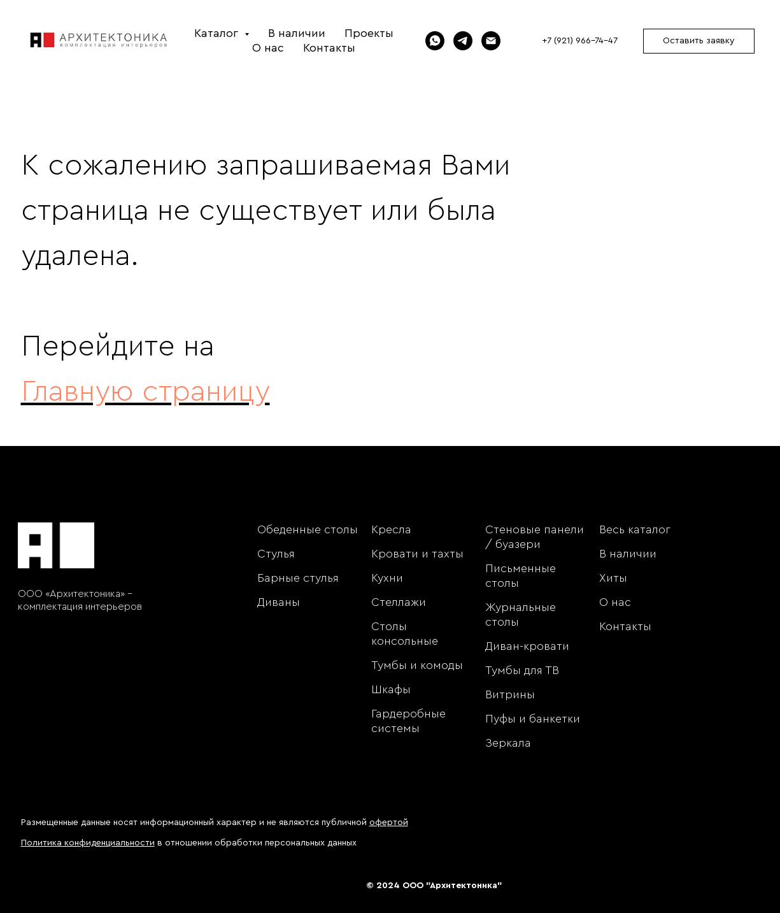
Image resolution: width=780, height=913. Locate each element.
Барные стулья (298, 578)
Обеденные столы (307, 529)
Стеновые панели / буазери (534, 537)
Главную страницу (145, 391)
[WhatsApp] (434, 40)
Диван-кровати (527, 646)
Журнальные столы (520, 614)
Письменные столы (520, 576)
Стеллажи (398, 602)
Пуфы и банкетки (532, 718)
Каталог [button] (217, 33)
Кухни (387, 578)
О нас (268, 48)
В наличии (296, 33)
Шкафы (391, 689)
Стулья (276, 553)
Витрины (510, 694)
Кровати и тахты (417, 553)
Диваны (278, 602)
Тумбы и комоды (417, 665)
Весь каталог (634, 529)
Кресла (391, 529)
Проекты (369, 33)
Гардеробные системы (408, 721)
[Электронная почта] (490, 40)
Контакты (329, 48)
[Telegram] (462, 40)
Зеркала (508, 743)
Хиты (613, 578)
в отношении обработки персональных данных (189, 842)
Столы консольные (404, 634)
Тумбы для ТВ (522, 670)
